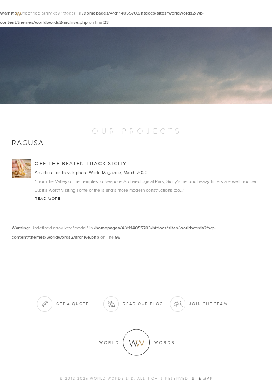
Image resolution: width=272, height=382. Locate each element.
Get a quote (72, 303)
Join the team (208, 303)
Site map (202, 378)
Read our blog (143, 303)
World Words (49, 13)
